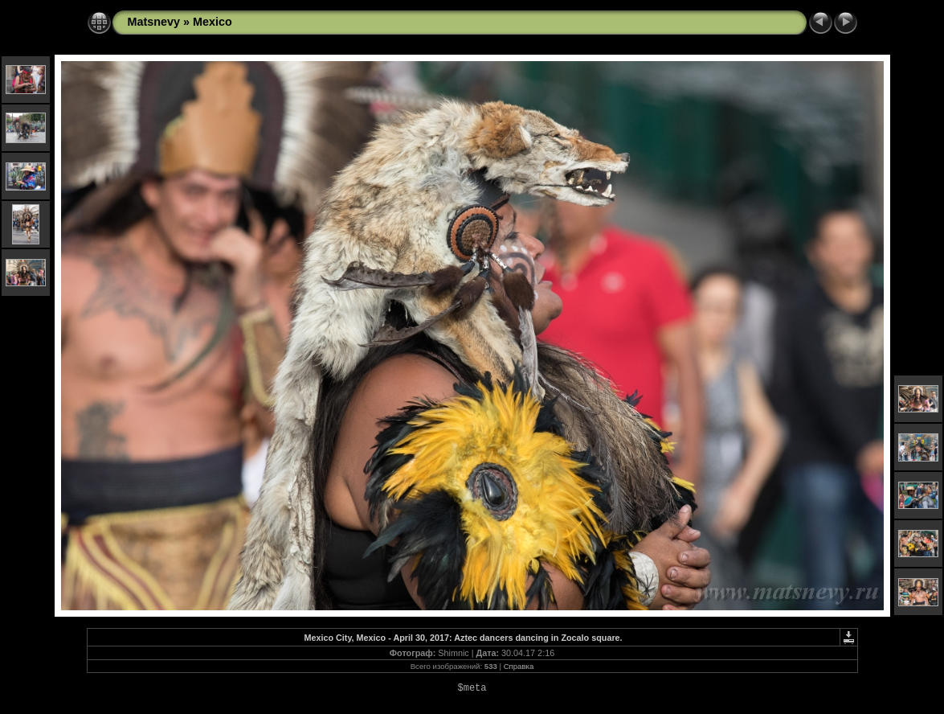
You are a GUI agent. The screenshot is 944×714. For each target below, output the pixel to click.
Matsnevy (154, 21)
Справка (519, 666)
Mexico (212, 21)
